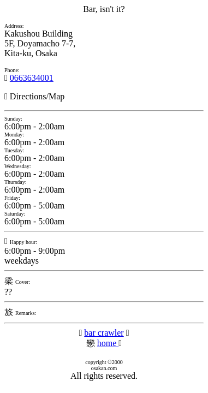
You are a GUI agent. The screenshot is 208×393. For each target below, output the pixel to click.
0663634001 (32, 77)
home (108, 343)
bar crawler (103, 332)
